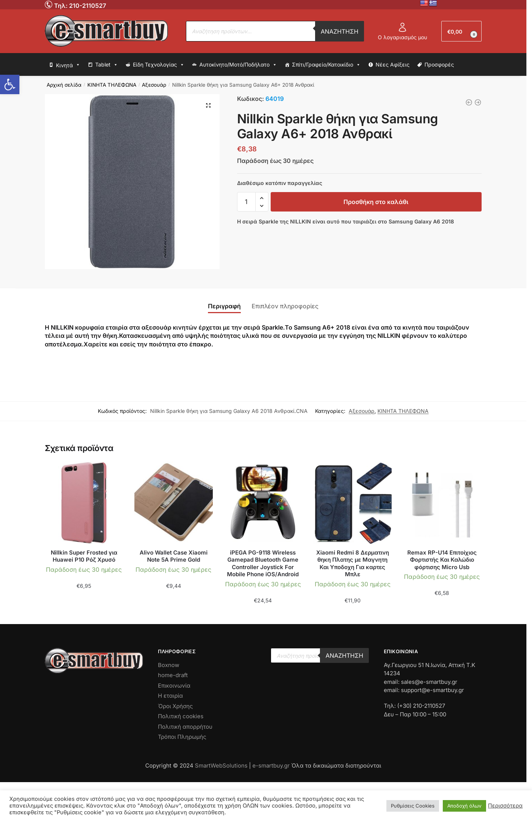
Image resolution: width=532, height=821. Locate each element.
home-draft (173, 675)
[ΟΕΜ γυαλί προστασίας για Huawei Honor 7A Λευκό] (469, 102)
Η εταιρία (170, 695)
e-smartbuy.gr (271, 765)
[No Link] (49, 4)
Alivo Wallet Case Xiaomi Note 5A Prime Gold (174, 556)
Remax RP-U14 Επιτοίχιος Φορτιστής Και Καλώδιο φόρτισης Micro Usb (442, 560)
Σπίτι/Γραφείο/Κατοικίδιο (326, 64)
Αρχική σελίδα (64, 85)
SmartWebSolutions (222, 765)
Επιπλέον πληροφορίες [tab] (285, 306)
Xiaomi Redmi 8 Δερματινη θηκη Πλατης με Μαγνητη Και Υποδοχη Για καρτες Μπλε (352, 563)
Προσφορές (439, 64)
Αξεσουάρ (154, 85)
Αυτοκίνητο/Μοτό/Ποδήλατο (238, 64)
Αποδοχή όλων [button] (464, 806)
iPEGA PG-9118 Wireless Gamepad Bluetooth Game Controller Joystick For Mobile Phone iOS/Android (263, 563)
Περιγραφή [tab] (224, 306)
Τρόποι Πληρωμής (182, 736)
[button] (9, 84)
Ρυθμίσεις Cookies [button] (413, 806)
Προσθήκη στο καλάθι (375, 202)
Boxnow (168, 665)
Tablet (106, 64)
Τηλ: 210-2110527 (80, 5)
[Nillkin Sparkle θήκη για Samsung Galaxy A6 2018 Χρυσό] (478, 102)
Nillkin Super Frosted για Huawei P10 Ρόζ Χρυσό (84, 556)
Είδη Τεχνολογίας (158, 64)
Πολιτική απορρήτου (185, 726)
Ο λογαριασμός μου (402, 31)
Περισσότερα (505, 805)
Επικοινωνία (174, 685)
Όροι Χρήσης (175, 706)
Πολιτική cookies (180, 716)
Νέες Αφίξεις (393, 64)
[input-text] (246, 202)
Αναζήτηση (339, 31)
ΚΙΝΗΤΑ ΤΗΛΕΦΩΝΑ (111, 85)
